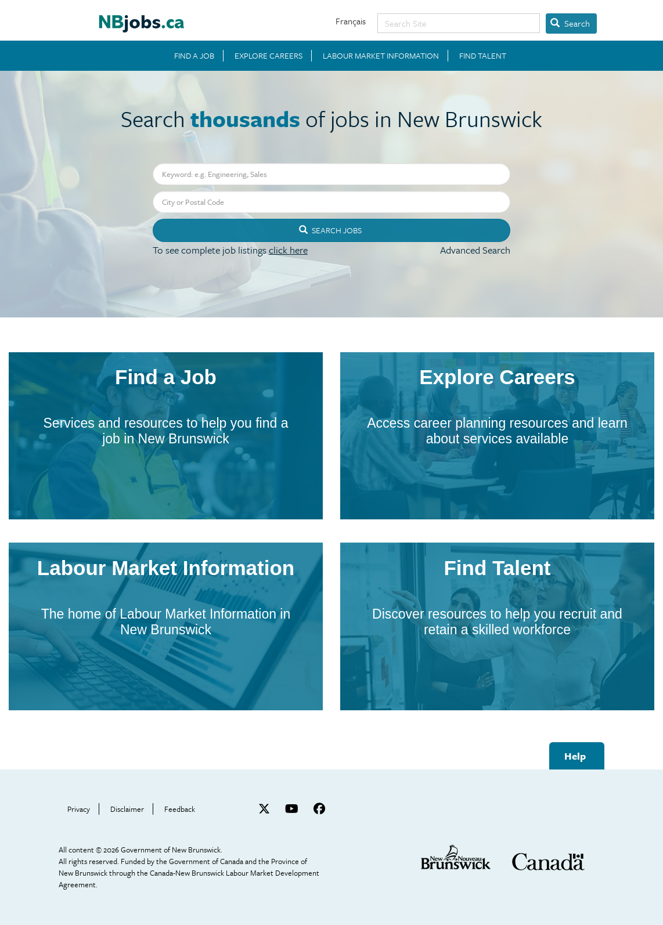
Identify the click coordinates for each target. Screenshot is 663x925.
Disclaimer (127, 809)
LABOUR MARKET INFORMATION (381, 56)
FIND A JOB (194, 56)
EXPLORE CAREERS (268, 56)
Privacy (78, 809)
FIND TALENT (482, 56)
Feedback (179, 809)
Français (351, 21)
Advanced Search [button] (475, 250)
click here (288, 250)
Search (570, 23)
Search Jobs (330, 230)
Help (575, 756)
